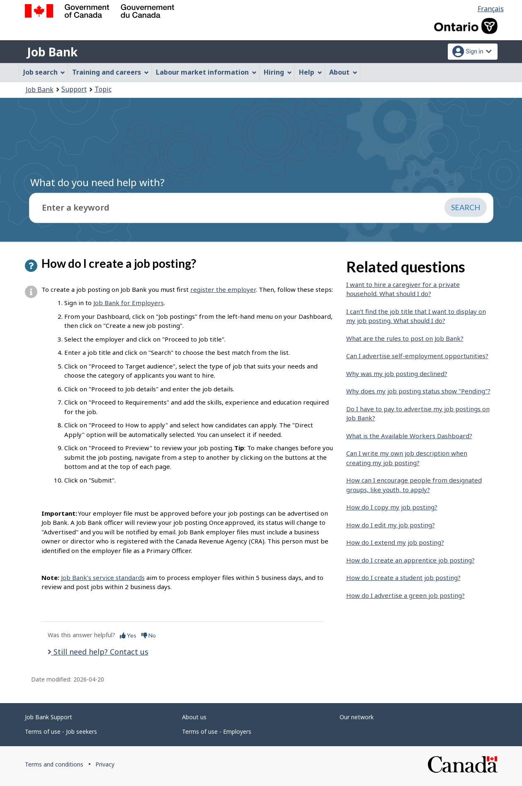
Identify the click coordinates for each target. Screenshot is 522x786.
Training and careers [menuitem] (110, 72)
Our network (357, 717)
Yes (128, 635)
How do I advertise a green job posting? (405, 595)
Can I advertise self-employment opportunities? (417, 356)
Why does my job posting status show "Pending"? (418, 391)
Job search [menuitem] (44, 72)
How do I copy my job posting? (391, 507)
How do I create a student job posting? (403, 577)
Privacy (104, 764)
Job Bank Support (48, 717)
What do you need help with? (97, 182)
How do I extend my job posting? (395, 542)
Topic (103, 89)
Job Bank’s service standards (103, 577)
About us (194, 717)
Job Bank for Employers (128, 302)
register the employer (223, 289)
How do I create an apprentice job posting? (410, 560)
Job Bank (52, 52)
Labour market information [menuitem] (206, 72)
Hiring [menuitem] (278, 72)
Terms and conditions (54, 764)
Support (74, 89)
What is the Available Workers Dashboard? (409, 436)
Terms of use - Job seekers (61, 731)
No (148, 635)
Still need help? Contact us (99, 652)
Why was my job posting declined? (396, 373)
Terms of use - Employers (216, 731)
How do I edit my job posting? (390, 525)
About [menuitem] (343, 72)
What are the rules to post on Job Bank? (405, 338)
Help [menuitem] (310, 72)
